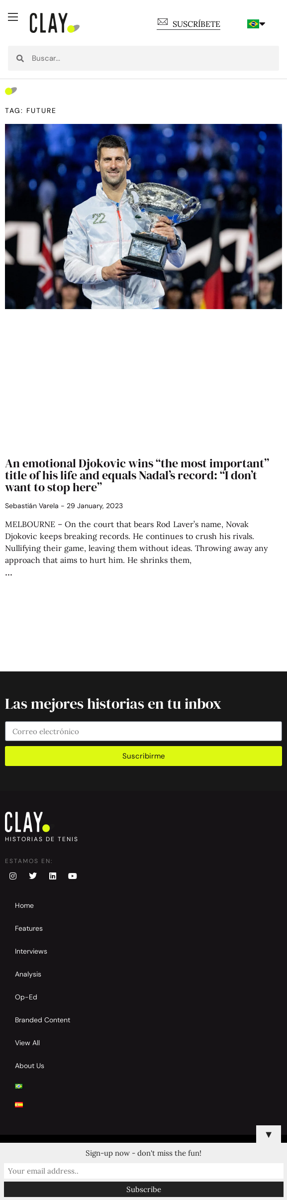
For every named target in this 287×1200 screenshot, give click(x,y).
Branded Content (42, 1019)
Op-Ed (26, 996)
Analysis (28, 974)
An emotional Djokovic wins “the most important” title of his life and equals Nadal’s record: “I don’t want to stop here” (137, 475)
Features (29, 928)
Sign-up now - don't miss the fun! (143, 1153)
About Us (29, 1065)
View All (27, 1042)
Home (24, 905)
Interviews (31, 951)
